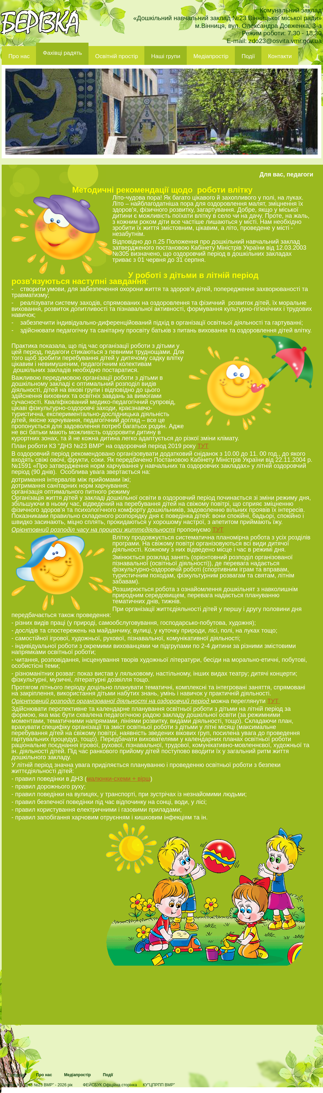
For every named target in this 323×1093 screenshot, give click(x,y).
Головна (15, 1074)
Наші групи (165, 56)
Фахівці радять (62, 53)
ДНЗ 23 (40, 22)
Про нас (19, 56)
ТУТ (202, 446)
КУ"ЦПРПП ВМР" (159, 1085)
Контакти (280, 56)
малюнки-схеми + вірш (118, 778)
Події (248, 56)
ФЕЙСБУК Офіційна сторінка (110, 1085)
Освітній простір (116, 56)
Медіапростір (210, 56)
